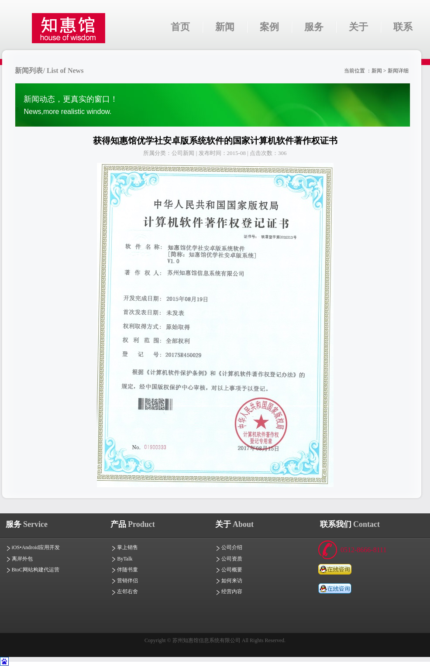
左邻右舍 (124, 591)
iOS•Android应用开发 (33, 547)
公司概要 (228, 570)
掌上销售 (124, 547)
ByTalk (121, 559)
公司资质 (228, 559)
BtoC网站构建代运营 (32, 570)
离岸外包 (19, 559)
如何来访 (228, 581)
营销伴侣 (124, 581)
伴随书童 (124, 570)
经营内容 (228, 591)
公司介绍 (228, 547)
